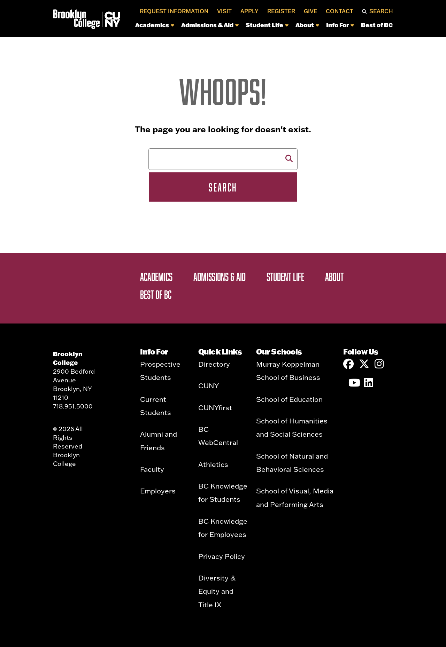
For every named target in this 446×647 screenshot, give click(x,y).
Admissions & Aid (210, 25)
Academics (154, 25)
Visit (224, 11)
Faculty (152, 469)
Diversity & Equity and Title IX (217, 591)
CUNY (208, 385)
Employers (158, 490)
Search (381, 11)
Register (281, 11)
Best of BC (377, 25)
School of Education (289, 399)
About (307, 25)
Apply (249, 11)
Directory (214, 363)
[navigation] (250, 26)
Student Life (267, 25)
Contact (339, 11)
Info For (340, 25)
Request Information (174, 11)
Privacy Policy (221, 556)
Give (310, 11)
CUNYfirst (215, 407)
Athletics (213, 464)
